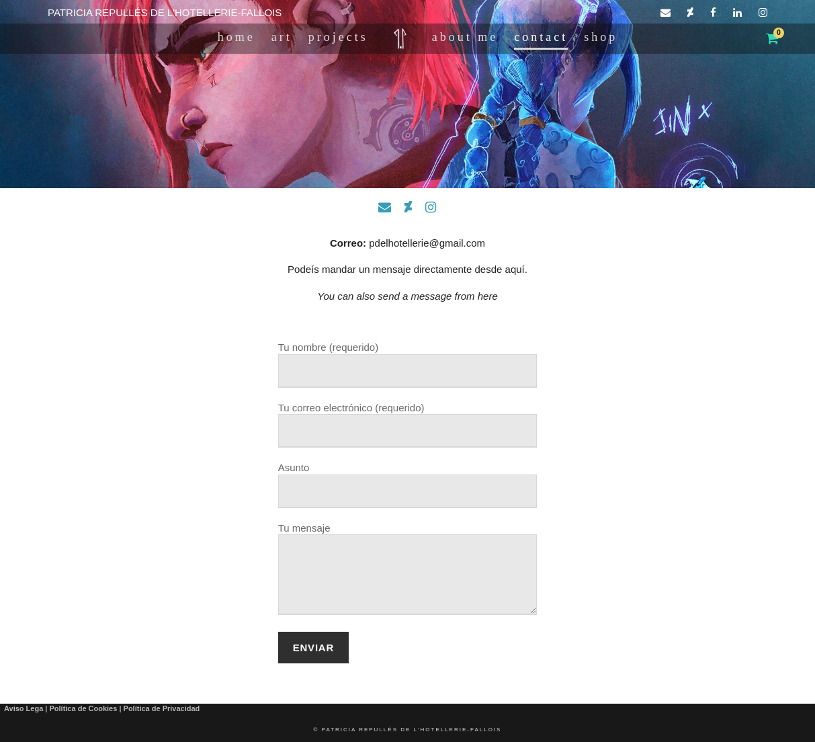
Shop (600, 37)
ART (281, 37)
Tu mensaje (408, 570)
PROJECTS (338, 37)
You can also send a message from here (407, 296)
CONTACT (541, 37)
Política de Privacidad (162, 708)
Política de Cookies (83, 708)
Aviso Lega (23, 708)
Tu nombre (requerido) (408, 364)
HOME (236, 37)
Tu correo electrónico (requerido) (408, 425)
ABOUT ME (465, 37)
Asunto (408, 485)
